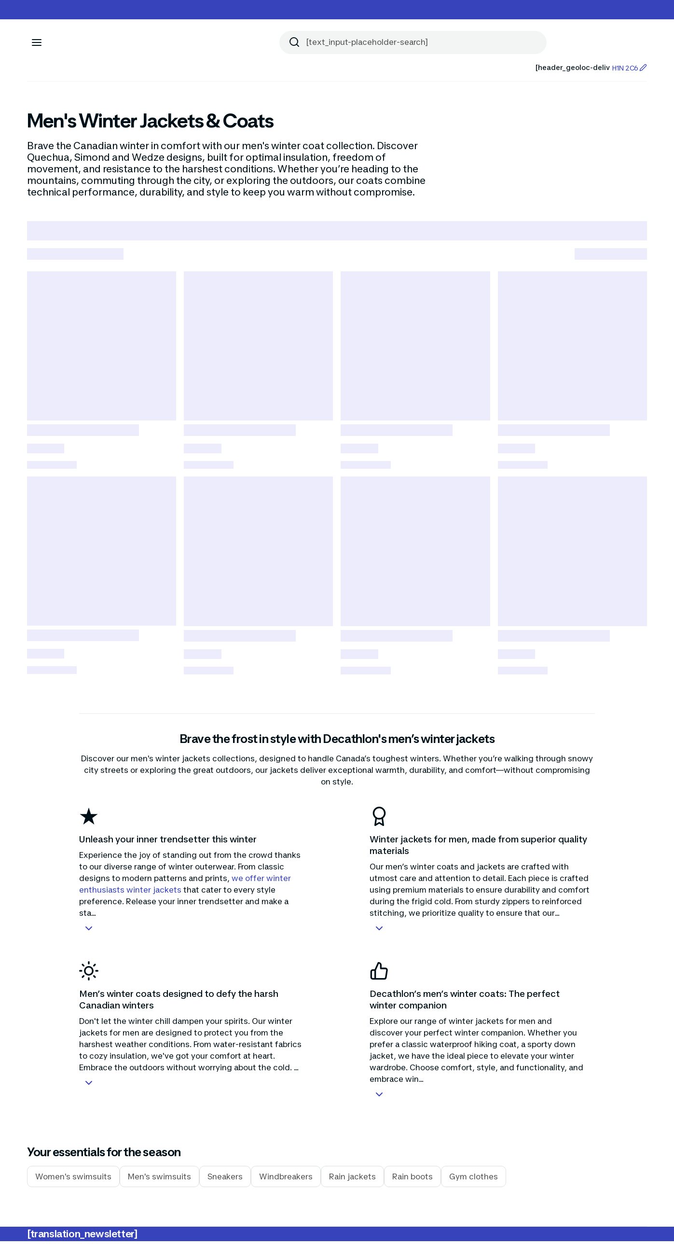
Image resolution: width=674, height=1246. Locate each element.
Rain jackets (352, 1181)
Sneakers (225, 1181)
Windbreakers (286, 1181)
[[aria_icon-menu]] (36, 42)
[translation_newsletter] (82, 1239)
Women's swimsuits (73, 1181)
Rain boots (412, 1181)
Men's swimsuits (159, 1181)
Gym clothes (473, 1181)
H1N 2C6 (629, 68)
